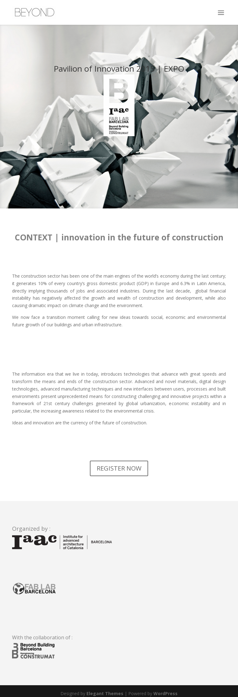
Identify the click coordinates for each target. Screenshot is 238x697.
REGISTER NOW (119, 468)
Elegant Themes (104, 693)
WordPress (165, 693)
